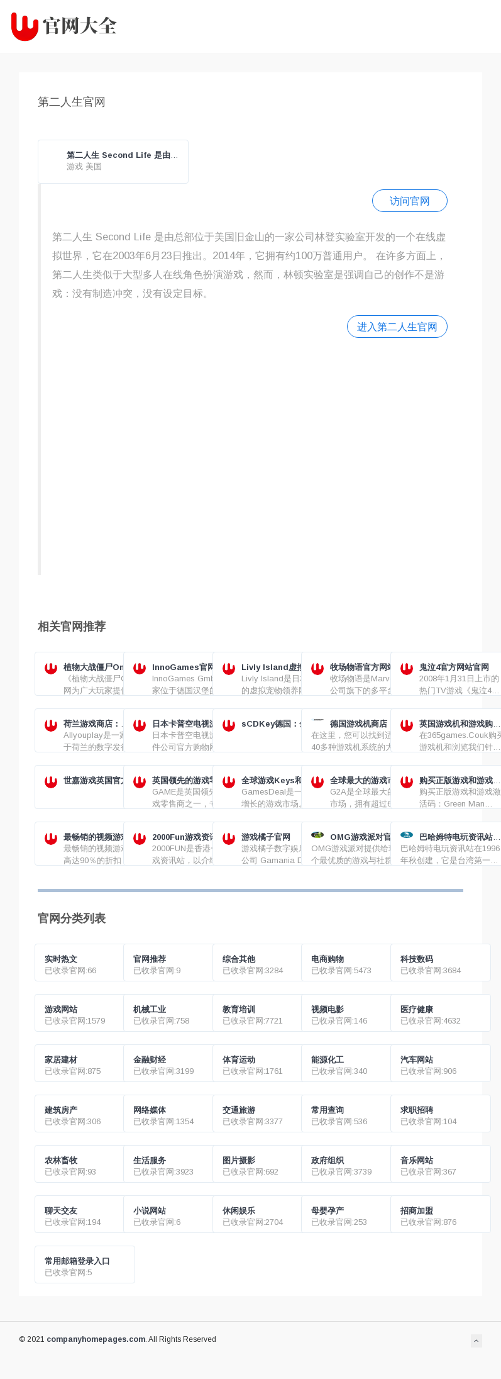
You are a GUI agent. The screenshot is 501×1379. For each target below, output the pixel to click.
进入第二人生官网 (397, 326)
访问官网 (410, 200)
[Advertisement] (243, 454)
